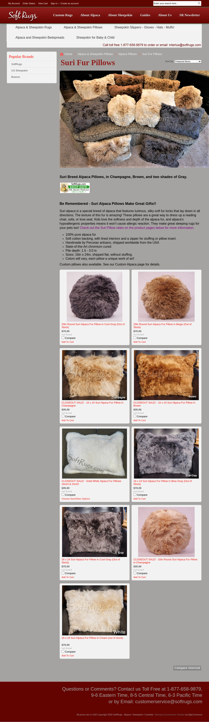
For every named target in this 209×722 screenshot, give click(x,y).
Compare (70, 337)
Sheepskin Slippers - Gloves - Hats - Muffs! (144, 27)
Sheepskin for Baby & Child (95, 37)
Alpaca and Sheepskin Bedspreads (40, 37)
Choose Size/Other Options (76, 498)
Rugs (22, 16)
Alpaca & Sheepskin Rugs (34, 27)
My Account (14, 3)
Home (68, 54)
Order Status (29, 3)
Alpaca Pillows (127, 54)
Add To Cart (68, 341)
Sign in (54, 3)
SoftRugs (16, 64)
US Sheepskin (19, 70)
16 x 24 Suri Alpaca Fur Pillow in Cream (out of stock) (92, 637)
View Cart (43, 3)
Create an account (70, 3)
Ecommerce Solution (174, 714)
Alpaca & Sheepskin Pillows (83, 27)
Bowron (15, 76)
